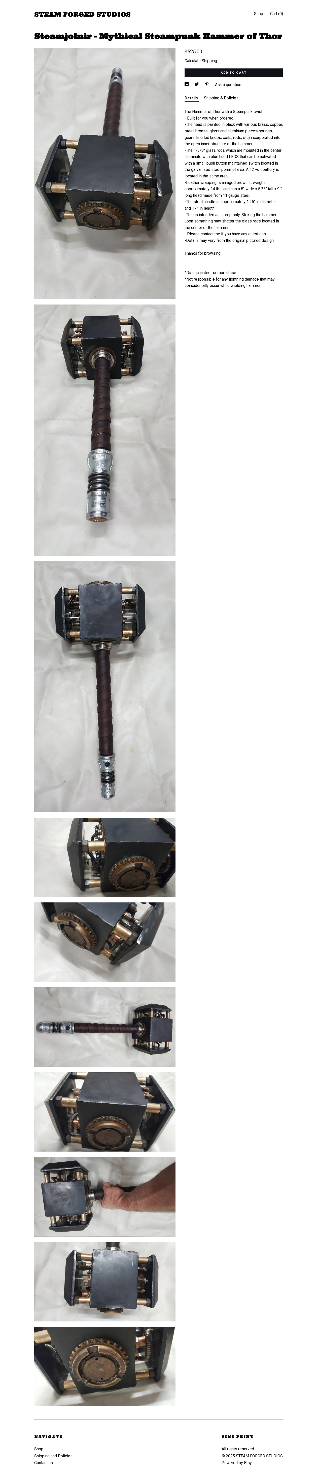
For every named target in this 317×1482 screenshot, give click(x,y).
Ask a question (228, 84)
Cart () (276, 13)
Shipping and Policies (53, 1456)
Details (192, 98)
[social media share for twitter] (197, 84)
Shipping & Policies (221, 98)
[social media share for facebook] (187, 84)
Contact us (43, 1462)
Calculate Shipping (201, 60)
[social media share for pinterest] (207, 84)
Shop (258, 13)
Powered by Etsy (237, 1462)
